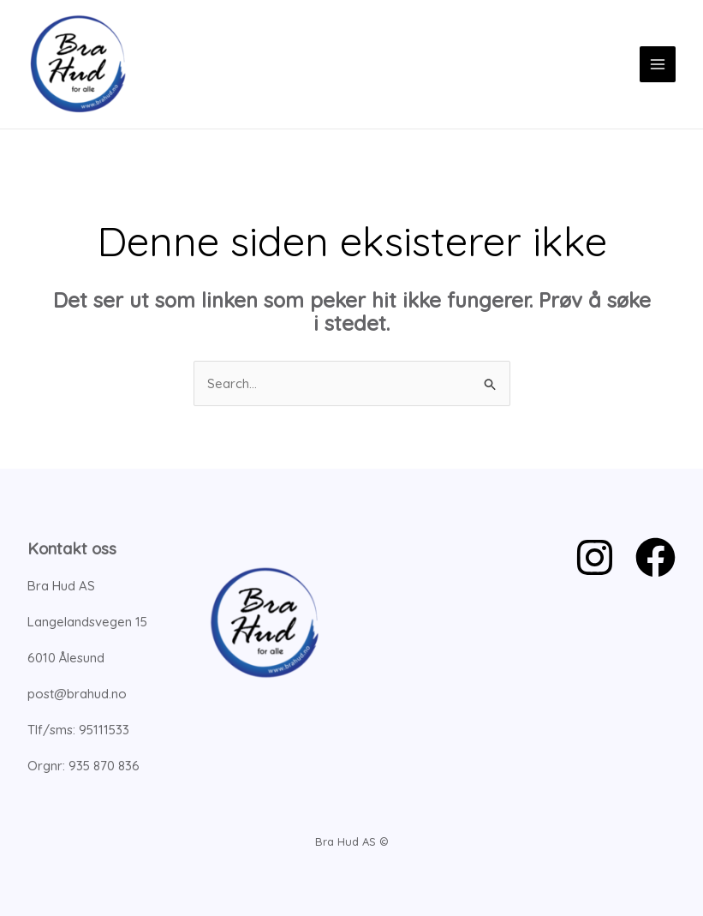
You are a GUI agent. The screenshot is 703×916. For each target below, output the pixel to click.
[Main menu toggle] (658, 64)
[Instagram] (595, 557)
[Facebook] (655, 557)
